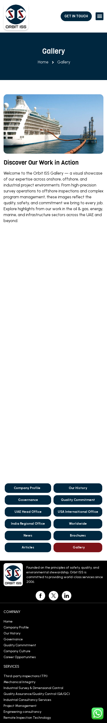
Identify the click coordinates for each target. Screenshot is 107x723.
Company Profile (27, 257)
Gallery (79, 317)
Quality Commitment (78, 269)
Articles (28, 317)
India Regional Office (28, 293)
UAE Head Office (28, 281)
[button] (99, 16)
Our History (78, 257)
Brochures (78, 305)
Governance (28, 269)
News (28, 305)
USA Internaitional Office (78, 281)
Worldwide (78, 293)
